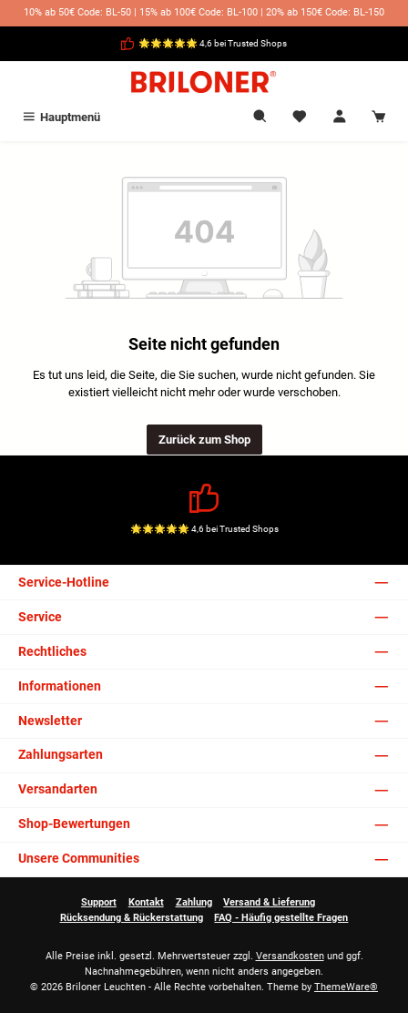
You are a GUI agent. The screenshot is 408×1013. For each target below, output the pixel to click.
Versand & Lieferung (269, 902)
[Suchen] (260, 117)
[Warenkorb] (379, 117)
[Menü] (60, 117)
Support (99, 902)
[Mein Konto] (340, 117)
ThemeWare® (346, 987)
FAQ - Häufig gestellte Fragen (281, 918)
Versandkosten (290, 956)
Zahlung (194, 902)
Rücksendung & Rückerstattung (131, 918)
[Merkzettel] (300, 117)
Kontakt (146, 902)
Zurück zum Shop (204, 439)
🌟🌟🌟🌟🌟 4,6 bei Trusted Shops (212, 43)
